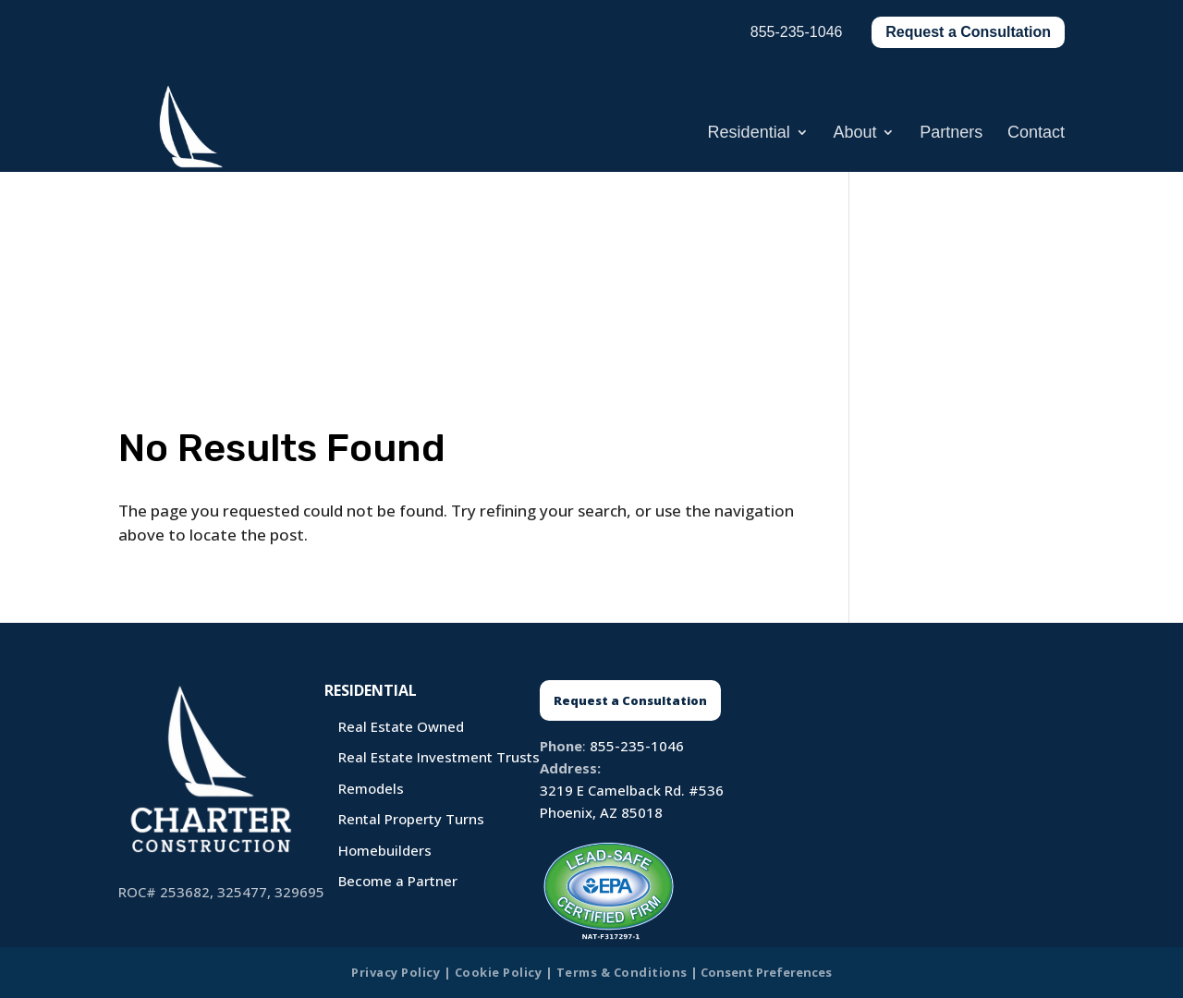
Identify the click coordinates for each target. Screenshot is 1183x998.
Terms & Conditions (622, 972)
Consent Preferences (766, 972)
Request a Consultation (968, 32)
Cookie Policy (499, 972)
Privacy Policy (395, 972)
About (854, 133)
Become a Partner (397, 880)
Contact (1036, 133)
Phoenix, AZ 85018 (601, 812)
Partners (951, 133)
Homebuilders (385, 850)
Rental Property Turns (411, 818)
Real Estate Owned (401, 726)
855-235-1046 (637, 745)
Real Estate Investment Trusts (439, 757)
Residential (749, 133)
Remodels (371, 788)
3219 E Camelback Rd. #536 (632, 790)
